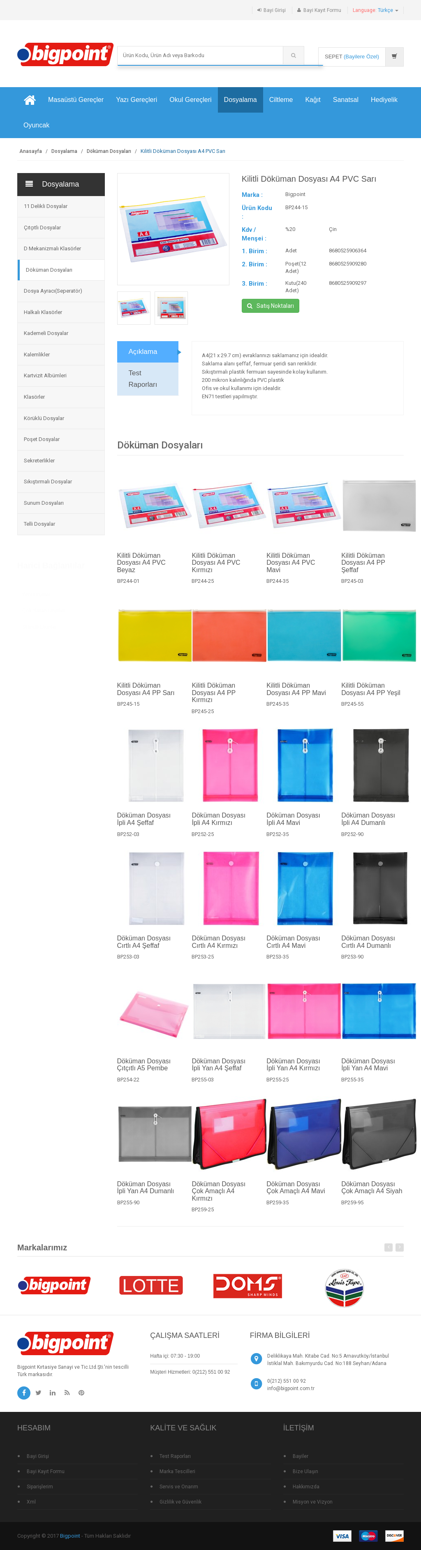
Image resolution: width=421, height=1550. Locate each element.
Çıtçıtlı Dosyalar (42, 227)
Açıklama (143, 356)
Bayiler (300, 1456)
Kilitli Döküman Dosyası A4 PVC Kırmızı (216, 566)
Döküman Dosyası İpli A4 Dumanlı (368, 823)
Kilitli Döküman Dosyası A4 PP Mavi (296, 693)
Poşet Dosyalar (42, 439)
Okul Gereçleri (190, 99)
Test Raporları (143, 383)
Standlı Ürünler (39, 623)
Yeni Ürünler (36, 590)
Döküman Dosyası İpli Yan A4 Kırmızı (293, 1069)
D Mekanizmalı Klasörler (52, 248)
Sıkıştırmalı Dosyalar (48, 481)
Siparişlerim (40, 1487)
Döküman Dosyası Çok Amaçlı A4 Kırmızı (218, 1195)
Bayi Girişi (275, 10)
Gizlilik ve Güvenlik (180, 1502)
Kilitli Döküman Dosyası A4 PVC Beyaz (141, 566)
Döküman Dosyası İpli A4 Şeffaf (144, 823)
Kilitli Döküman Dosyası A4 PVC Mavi (290, 566)
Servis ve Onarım (179, 1487)
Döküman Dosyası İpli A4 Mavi (293, 823)
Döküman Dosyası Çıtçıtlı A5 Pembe (144, 1069)
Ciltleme (281, 99)
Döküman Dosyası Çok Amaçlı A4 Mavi (295, 1192)
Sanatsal (346, 99)
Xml (31, 1502)
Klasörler (34, 397)
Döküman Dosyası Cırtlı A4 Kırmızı (218, 946)
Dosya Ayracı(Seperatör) (53, 291)
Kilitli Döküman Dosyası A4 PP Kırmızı (213, 696)
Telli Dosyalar (39, 524)
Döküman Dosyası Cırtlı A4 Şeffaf (144, 946)
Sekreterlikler (39, 460)
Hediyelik (384, 99)
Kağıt (312, 99)
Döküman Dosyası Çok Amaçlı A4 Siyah (371, 1192)
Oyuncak (36, 125)
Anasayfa (30, 151)
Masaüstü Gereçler (76, 99)
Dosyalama (240, 99)
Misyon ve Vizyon (313, 1502)
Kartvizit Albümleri (45, 375)
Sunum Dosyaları (44, 503)
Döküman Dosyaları (109, 151)
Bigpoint (70, 1536)
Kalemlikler (37, 354)
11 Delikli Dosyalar (45, 206)
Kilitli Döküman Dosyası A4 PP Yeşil (370, 693)
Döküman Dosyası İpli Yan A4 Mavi (368, 1069)
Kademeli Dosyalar (46, 333)
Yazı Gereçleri (136, 99)
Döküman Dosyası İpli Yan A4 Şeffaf (218, 1069)
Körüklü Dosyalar (44, 418)
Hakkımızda (306, 1487)
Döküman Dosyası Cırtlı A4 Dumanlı (368, 946)
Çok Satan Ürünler (43, 606)
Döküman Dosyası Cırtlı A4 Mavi (293, 946)
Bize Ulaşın (305, 1471)
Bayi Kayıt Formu (322, 10)
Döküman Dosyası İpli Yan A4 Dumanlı (145, 1192)
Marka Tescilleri (177, 1471)
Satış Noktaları (270, 306)
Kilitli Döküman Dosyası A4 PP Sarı (146, 693)
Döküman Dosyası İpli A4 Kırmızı (218, 823)
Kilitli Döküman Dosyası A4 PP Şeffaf (363, 566)
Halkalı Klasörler (43, 312)
